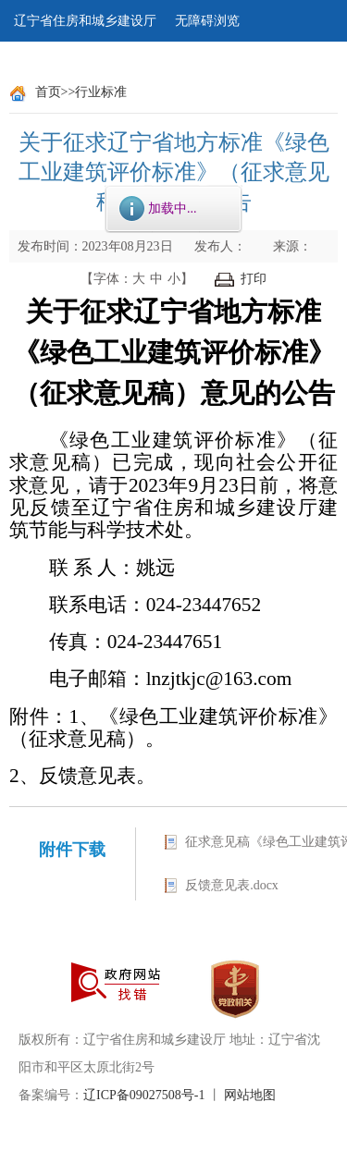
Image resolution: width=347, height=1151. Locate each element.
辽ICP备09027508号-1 (143, 1095)
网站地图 (250, 1095)
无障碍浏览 (207, 21)
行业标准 (101, 92)
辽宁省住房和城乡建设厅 (85, 21)
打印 (240, 279)
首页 (48, 92)
